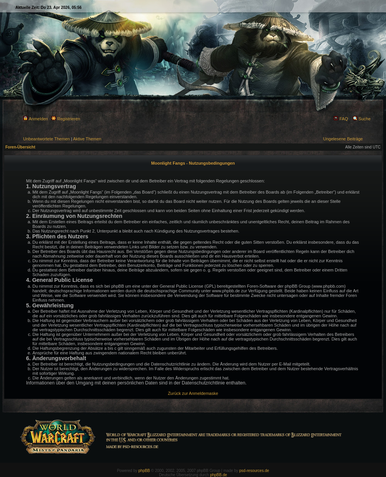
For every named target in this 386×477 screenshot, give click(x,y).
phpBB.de (218, 475)
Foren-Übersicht (20, 147)
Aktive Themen (87, 139)
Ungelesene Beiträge (343, 139)
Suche (362, 118)
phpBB (144, 471)
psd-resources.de (254, 471)
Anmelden (35, 118)
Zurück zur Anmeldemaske (193, 393)
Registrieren (65, 118)
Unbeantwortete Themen (46, 139)
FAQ (341, 118)
